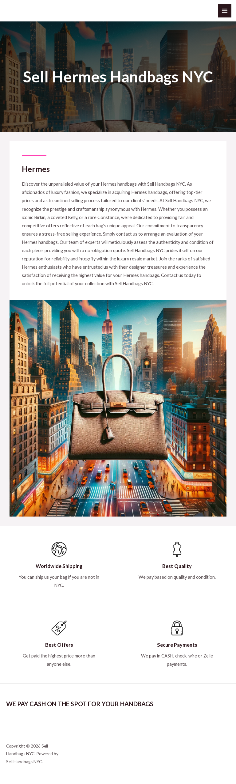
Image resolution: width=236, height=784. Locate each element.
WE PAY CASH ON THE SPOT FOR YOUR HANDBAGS (79, 703)
